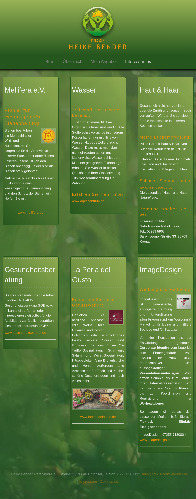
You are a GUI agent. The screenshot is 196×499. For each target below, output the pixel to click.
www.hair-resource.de (156, 186)
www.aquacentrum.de (88, 200)
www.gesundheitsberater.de (25, 332)
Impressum (89, 482)
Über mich (72, 61)
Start (49, 61)
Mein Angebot (104, 61)
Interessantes (138, 61)
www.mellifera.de (30, 212)
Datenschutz (111, 482)
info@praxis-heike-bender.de (166, 474)
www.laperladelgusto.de (98, 416)
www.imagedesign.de (156, 439)
